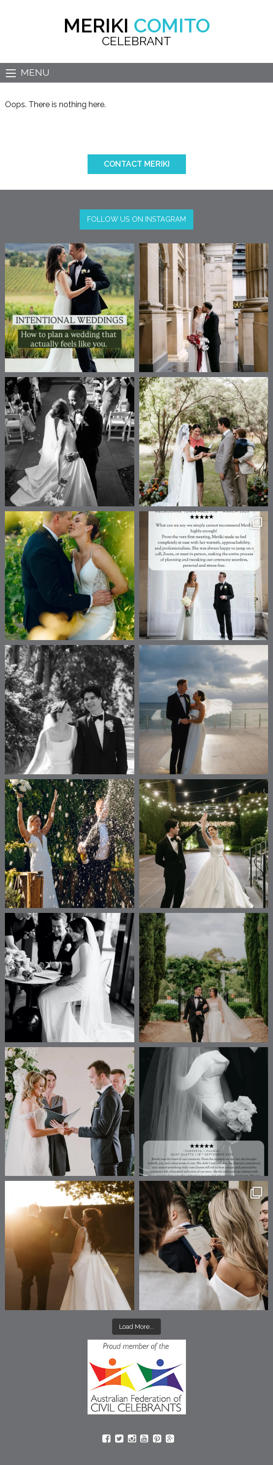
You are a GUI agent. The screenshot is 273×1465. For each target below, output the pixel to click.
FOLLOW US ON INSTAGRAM (136, 219)
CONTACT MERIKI (137, 164)
